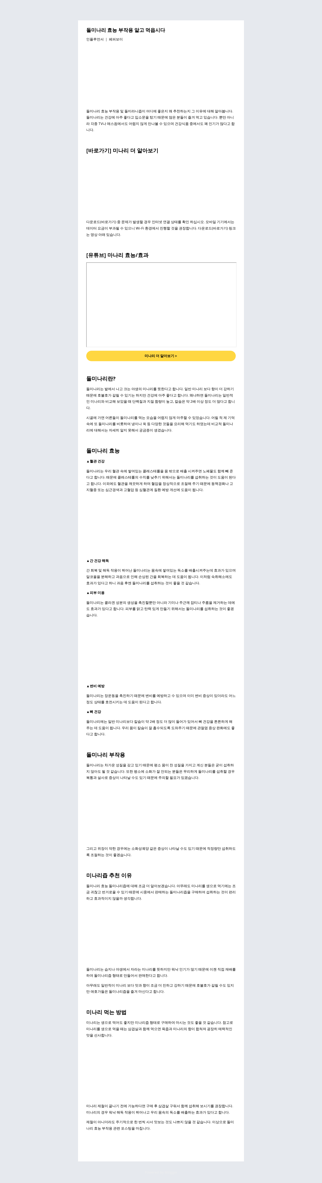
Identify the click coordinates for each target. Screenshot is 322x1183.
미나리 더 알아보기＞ (161, 355)
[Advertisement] (161, 76)
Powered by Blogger (161, 1172)
